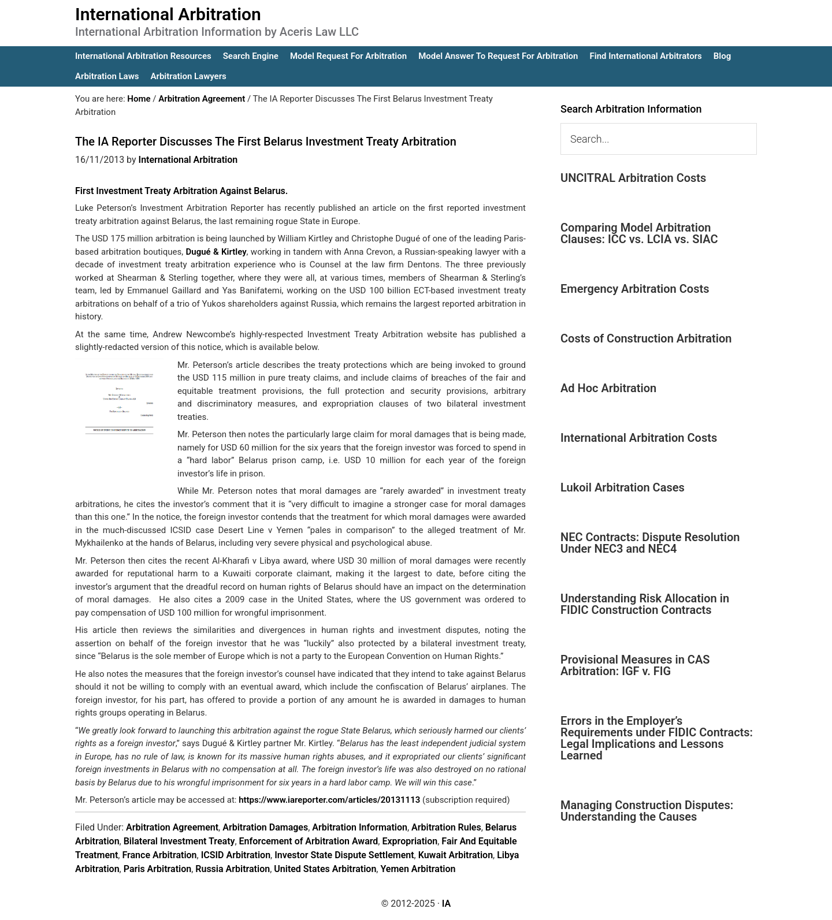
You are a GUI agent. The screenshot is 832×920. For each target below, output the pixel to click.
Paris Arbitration (157, 868)
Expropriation (409, 841)
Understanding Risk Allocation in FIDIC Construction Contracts (644, 604)
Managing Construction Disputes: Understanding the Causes (646, 811)
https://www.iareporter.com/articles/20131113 (329, 800)
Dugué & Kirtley (216, 252)
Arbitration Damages (265, 827)
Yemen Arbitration (417, 868)
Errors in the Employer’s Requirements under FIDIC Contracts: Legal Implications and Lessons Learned (656, 738)
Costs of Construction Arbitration (646, 338)
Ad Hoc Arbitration (608, 388)
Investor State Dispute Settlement (344, 855)
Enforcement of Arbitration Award (308, 841)
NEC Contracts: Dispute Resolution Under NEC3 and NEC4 (650, 543)
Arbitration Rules (446, 827)
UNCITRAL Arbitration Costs (633, 178)
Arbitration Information (359, 827)
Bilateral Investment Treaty (179, 841)
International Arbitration (168, 14)
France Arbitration (159, 855)
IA (446, 903)
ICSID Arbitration (235, 855)
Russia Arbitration (232, 868)
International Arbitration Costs (638, 438)
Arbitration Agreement (172, 827)
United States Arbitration (325, 868)
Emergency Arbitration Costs (634, 289)
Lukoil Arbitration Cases (622, 487)
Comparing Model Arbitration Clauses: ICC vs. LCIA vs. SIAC (639, 233)
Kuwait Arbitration (455, 855)
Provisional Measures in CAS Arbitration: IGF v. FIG (635, 665)
